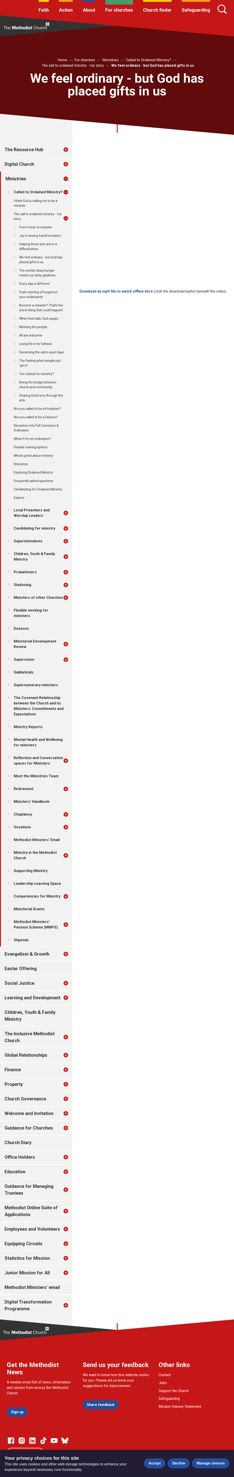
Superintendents (28, 541)
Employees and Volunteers (32, 1229)
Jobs (163, 1383)
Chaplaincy (23, 814)
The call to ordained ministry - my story (73, 65)
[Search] (222, 9)
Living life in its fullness (35, 344)
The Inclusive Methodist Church (30, 1037)
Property (14, 1084)
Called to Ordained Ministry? (148, 60)
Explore (19, 498)
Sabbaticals (24, 672)
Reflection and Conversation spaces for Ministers (38, 760)
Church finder (157, 10)
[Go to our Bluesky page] (65, 1440)
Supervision (24, 659)
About (89, 10)
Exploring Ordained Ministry (33, 472)
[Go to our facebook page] (11, 1440)
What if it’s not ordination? (32, 439)
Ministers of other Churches (38, 597)
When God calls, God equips (38, 318)
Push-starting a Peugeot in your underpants (38, 294)
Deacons (21, 628)
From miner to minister (35, 227)
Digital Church (19, 164)
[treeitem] (70, 149)
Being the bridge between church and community (37, 384)
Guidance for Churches (29, 1128)
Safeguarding (196, 10)
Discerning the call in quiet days (41, 352)
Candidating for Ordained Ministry (38, 489)
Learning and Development (32, 997)
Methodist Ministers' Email (37, 840)
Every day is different (34, 284)
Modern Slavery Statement (180, 1406)
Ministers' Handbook (31, 801)
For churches (119, 10)
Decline (178, 1463)
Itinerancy (21, 464)
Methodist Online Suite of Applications (31, 1211)
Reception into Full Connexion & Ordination (36, 428)
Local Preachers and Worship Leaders (32, 513)
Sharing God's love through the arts (41, 398)
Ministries (110, 60)
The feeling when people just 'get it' (40, 363)
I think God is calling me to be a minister (35, 203)
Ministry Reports (28, 727)
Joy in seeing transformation (40, 235)
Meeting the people (33, 327)
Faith (44, 10)
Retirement (23, 789)
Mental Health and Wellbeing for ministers (38, 742)
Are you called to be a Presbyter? (37, 409)
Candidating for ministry (34, 528)
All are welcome (30, 335)
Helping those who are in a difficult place (38, 246)
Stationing (22, 585)
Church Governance (25, 1099)
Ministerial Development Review (35, 644)
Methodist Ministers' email (32, 1287)
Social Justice (19, 983)
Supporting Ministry (31, 871)
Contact (165, 1375)
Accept (155, 1463)
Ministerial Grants (29, 909)
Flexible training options (31, 447)
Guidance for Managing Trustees (29, 1190)
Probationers (25, 572)
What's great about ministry (33, 455)
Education (15, 1171)
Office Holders (20, 1157)
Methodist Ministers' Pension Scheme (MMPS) (36, 924)
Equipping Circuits (24, 1243)
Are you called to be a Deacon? (36, 417)
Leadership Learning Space (37, 883)
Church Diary (18, 1142)
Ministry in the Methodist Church (35, 855)
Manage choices (211, 1463)
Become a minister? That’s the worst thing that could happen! (41, 308)
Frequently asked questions (33, 481)
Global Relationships (26, 1055)
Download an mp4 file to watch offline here (116, 291)
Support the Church (174, 1391)
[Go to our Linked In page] (32, 1440)
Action (66, 10)
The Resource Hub (24, 149)
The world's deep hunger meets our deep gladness (37, 273)
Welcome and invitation (29, 1113)
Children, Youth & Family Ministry (34, 556)
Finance (13, 1069)
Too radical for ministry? (36, 374)
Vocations (22, 827)
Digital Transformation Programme (28, 1305)
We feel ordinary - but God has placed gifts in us (152, 65)
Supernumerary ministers (36, 685)
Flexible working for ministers (31, 613)
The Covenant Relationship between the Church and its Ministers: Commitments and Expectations (39, 706)
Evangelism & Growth (27, 954)
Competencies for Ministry (37, 896)
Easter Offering (21, 968)
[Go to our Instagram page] (22, 1440)
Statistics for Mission (27, 1258)
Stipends (21, 940)
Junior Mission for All (27, 1272)
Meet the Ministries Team (36, 776)
